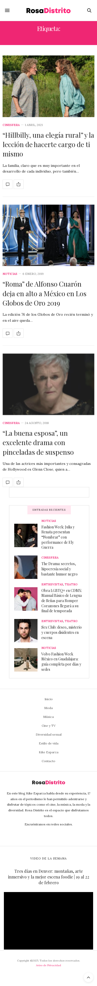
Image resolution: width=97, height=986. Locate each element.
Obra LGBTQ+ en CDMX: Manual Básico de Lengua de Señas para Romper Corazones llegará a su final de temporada (61, 600)
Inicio (48, 699)
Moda (48, 708)
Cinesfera (11, 125)
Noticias (10, 274)
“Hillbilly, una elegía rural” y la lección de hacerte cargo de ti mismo (48, 144)
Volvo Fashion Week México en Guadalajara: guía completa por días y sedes (61, 662)
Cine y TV (49, 726)
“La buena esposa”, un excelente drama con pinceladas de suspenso (38, 442)
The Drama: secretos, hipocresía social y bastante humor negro (59, 568)
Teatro (71, 584)
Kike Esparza (48, 752)
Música (48, 717)
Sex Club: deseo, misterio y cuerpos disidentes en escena (61, 632)
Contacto (48, 761)
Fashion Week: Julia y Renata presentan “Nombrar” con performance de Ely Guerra (57, 537)
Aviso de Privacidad (48, 965)
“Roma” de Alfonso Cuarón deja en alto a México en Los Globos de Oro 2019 (44, 293)
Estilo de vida (48, 743)
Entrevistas (52, 584)
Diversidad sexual (49, 734)
